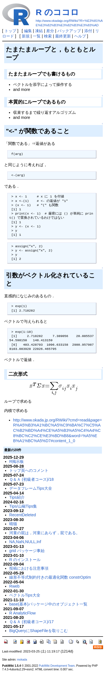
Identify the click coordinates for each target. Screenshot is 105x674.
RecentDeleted (22, 515)
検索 (48, 36)
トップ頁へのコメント (28, 470)
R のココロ (57, 12)
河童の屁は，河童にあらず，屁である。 (44, 533)
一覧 (37, 36)
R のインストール (25, 559)
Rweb (14, 586)
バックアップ (69, 31)
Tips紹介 (17, 497)
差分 (50, 31)
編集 (28, 31)
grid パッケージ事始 (27, 550)
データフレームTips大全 (30, 488)
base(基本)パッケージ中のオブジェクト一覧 (48, 604)
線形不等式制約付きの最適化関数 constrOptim (50, 577)
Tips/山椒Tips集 (23, 506)
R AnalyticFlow (22, 613)
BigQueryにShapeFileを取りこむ (38, 630)
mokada (22, 659)
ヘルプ (80, 36)
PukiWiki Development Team (57, 665)
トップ (10, 31)
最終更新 (63, 36)
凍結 (39, 31)
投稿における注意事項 (28, 568)
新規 (26, 36)
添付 (88, 31)
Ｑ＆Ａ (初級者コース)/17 (31, 621)
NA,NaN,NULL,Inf (25, 541)
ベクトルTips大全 (24, 595)
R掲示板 (16, 461)
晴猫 (13, 524)
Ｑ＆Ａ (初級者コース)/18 (31, 479)
